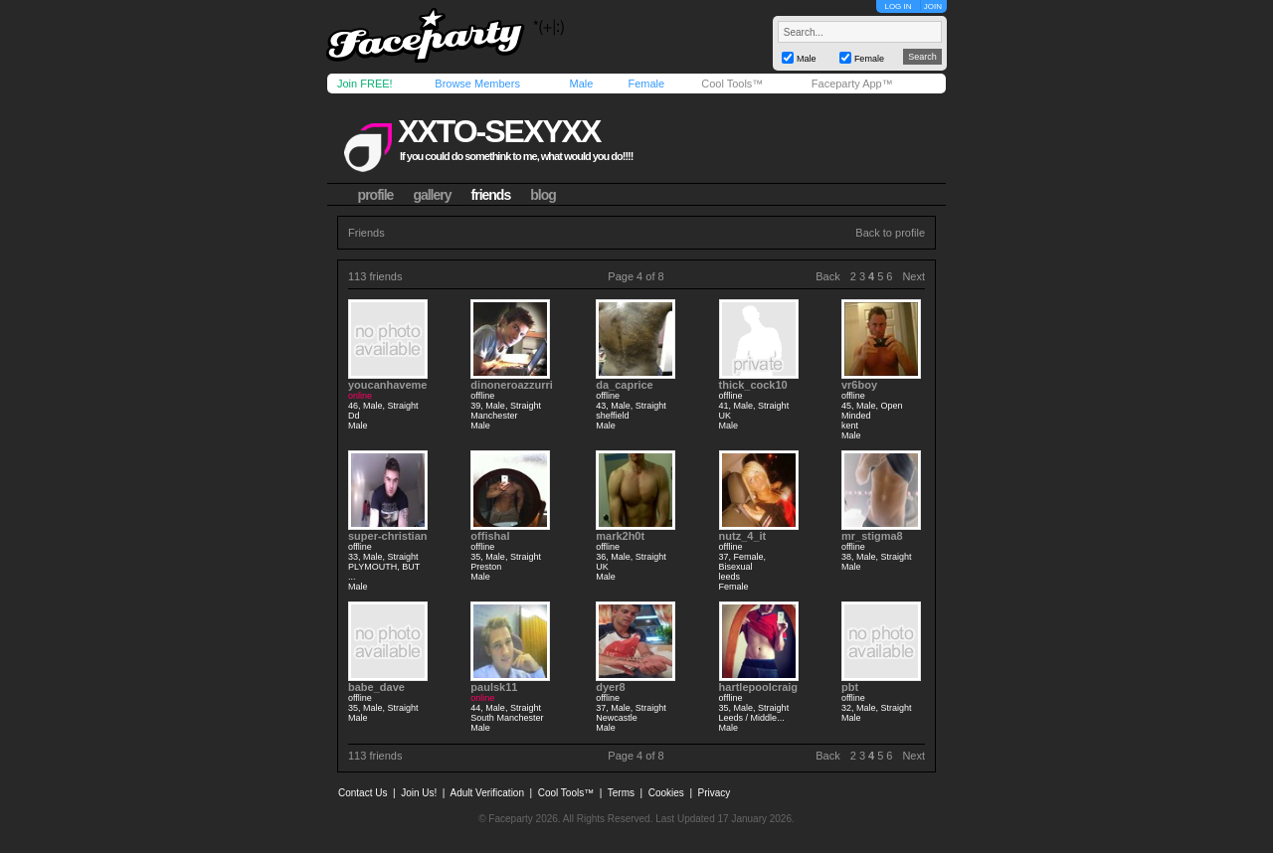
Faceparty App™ (852, 83)
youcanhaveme (387, 385)
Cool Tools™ (732, 83)
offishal (489, 536)
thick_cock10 (753, 385)
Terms (621, 792)
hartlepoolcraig (758, 687)
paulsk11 (493, 687)
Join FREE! (365, 83)
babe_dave (376, 687)
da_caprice (624, 385)
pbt (849, 687)
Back (827, 276)
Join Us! (419, 792)
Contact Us (362, 792)
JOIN (933, 6)
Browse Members (477, 83)
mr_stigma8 (872, 536)
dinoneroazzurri (511, 385)
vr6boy (859, 385)
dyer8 (610, 687)
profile (376, 195)
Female (646, 83)
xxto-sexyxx (499, 131)
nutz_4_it (743, 536)
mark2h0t (620, 536)
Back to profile (890, 233)
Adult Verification (487, 792)
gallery (432, 195)
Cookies (666, 792)
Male (581, 83)
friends (491, 195)
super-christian (387, 536)
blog (543, 195)
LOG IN (897, 6)
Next (913, 276)
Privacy (714, 792)
